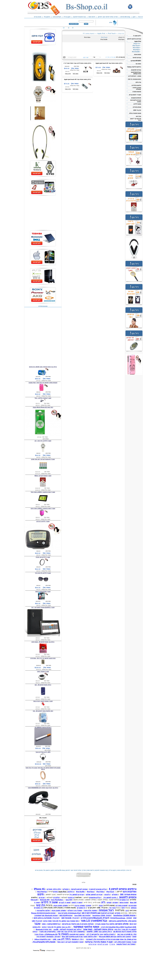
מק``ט (107, 57)
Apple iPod (101, 33)
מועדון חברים (37, 17)
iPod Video (87, 37)
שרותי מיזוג (92, 944)
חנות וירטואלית (50, 950)
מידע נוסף (68, 73)
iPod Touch (112, 33)
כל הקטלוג (121, 37)
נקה (84, 57)
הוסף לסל (75, 73)
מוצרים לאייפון (102, 944)
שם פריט (112, 57)
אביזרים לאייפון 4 (107, 913)
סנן (87, 57)
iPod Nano (121, 39)
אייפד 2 (112, 944)
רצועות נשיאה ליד (89, 33)
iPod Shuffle (104, 39)
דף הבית (121, 33)
